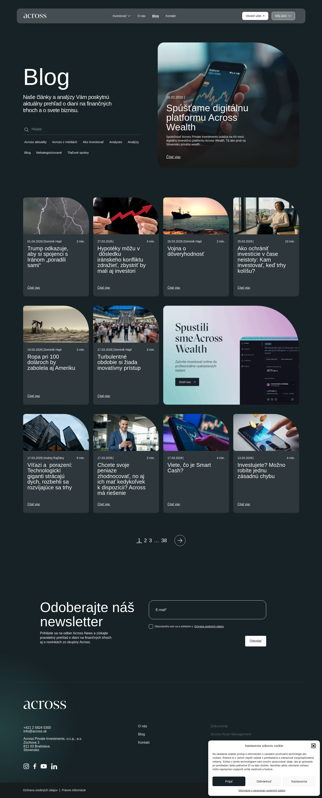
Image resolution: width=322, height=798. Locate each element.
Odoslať (256, 641)
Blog (155, 16)
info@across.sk (35, 731)
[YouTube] (44, 766)
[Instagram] (26, 766)
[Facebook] (34, 766)
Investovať (122, 16)
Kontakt (171, 16)
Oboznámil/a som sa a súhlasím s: (189, 626)
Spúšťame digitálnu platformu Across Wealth (207, 117)
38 (164, 540)
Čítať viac (173, 157)
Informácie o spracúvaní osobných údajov (261, 790)
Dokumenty (219, 726)
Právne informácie (74, 790)
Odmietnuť (264, 781)
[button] (313, 746)
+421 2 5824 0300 (37, 727)
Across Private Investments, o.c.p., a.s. (53, 738)
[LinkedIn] (54, 766)
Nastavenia (299, 781)
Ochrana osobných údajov (209, 626)
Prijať (229, 781)
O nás (141, 16)
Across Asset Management (231, 734)
